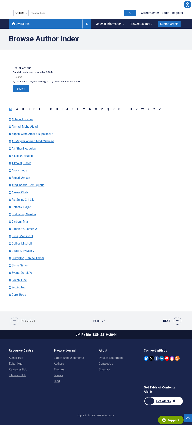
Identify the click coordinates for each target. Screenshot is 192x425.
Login (165, 13)
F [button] (45, 109)
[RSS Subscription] (177, 358)
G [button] (51, 109)
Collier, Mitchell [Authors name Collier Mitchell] (22, 243)
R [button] (114, 109)
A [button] (17, 109)
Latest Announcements (69, 358)
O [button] (96, 109)
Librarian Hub (17, 375)
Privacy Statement (111, 358)
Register (177, 13)
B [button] (23, 109)
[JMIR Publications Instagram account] (172, 358)
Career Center (150, 13)
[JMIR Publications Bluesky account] (146, 358)
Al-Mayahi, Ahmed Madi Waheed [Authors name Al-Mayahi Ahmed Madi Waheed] (33, 141)
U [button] (131, 109)
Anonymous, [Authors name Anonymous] (20, 170)
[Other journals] (86, 23)
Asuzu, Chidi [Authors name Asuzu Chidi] (20, 192)
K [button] (73, 109)
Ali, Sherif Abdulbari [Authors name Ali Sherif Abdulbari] (24, 148)
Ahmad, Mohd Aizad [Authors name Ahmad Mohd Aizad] (25, 126)
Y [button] (154, 109)
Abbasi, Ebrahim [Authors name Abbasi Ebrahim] (22, 119)
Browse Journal (141, 24)
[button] (187, 4)
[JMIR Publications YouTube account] (166, 358)
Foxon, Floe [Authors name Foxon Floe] (19, 280)
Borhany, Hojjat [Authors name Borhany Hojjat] (21, 207)
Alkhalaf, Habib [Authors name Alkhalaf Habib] (21, 163)
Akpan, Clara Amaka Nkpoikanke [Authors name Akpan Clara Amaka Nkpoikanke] (32, 134)
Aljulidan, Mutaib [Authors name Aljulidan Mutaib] (22, 156)
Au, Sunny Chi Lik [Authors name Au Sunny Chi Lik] (23, 199)
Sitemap (104, 369)
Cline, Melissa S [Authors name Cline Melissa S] (22, 236)
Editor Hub (15, 363)
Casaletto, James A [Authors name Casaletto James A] (24, 229)
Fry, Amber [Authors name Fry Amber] (19, 287)
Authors (59, 363)
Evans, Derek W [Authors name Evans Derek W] (22, 273)
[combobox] (76, 13)
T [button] (125, 109)
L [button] (78, 109)
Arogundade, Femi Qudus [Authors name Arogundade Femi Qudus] (28, 185)
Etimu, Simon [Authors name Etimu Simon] (20, 265)
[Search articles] (130, 13)
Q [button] (108, 109)
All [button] (10, 109)
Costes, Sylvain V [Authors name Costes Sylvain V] (23, 251)
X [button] (148, 109)
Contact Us (106, 363)
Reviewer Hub (18, 369)
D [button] (34, 109)
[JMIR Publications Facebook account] (156, 358)
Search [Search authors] (21, 88)
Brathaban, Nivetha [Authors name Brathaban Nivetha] (24, 214)
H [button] (57, 109)
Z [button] (160, 109)
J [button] (67, 109)
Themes (59, 369)
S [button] (119, 109)
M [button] (84, 109)
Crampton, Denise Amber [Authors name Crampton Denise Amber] (28, 258)
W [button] (142, 109)
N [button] (90, 109)
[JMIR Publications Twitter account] (151, 358)
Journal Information (110, 24)
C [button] (29, 109)
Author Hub (16, 358)
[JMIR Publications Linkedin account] (161, 358)
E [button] (40, 109)
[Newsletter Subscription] (163, 401)
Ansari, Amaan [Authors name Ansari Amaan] (21, 178)
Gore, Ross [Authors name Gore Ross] (19, 294)
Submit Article (169, 24)
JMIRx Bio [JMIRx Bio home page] (21, 24)
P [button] (102, 109)
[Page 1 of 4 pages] (99, 320)
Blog (57, 381)
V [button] (136, 109)
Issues (58, 375)
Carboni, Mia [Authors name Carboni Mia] (20, 221)
